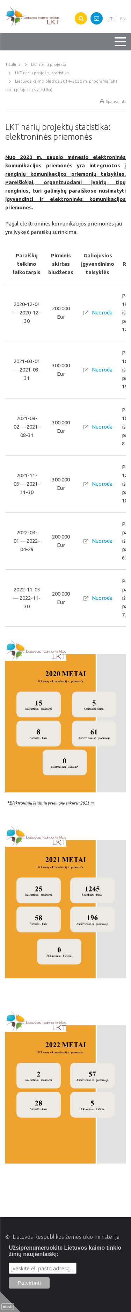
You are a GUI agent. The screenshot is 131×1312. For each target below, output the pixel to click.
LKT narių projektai (49, 64)
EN (123, 18)
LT (110, 18)
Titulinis (12, 64)
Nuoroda (102, 312)
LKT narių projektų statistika (42, 72)
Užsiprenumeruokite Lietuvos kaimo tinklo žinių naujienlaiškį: (65, 1251)
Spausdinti (113, 101)
